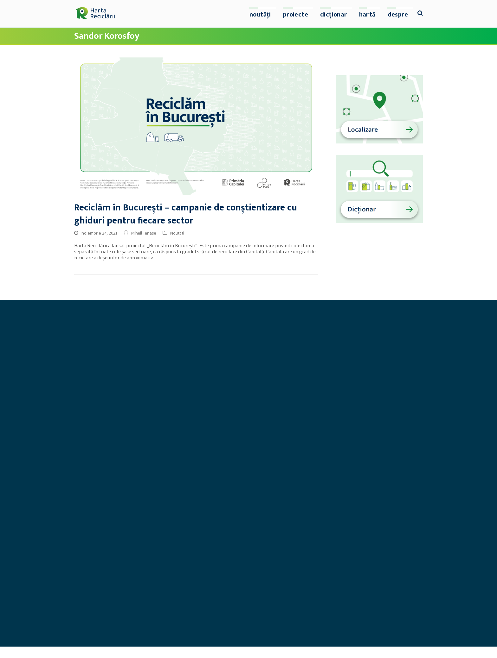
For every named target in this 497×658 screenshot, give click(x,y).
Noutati (177, 233)
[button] (420, 14)
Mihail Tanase (143, 233)
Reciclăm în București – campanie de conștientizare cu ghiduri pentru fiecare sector (185, 214)
